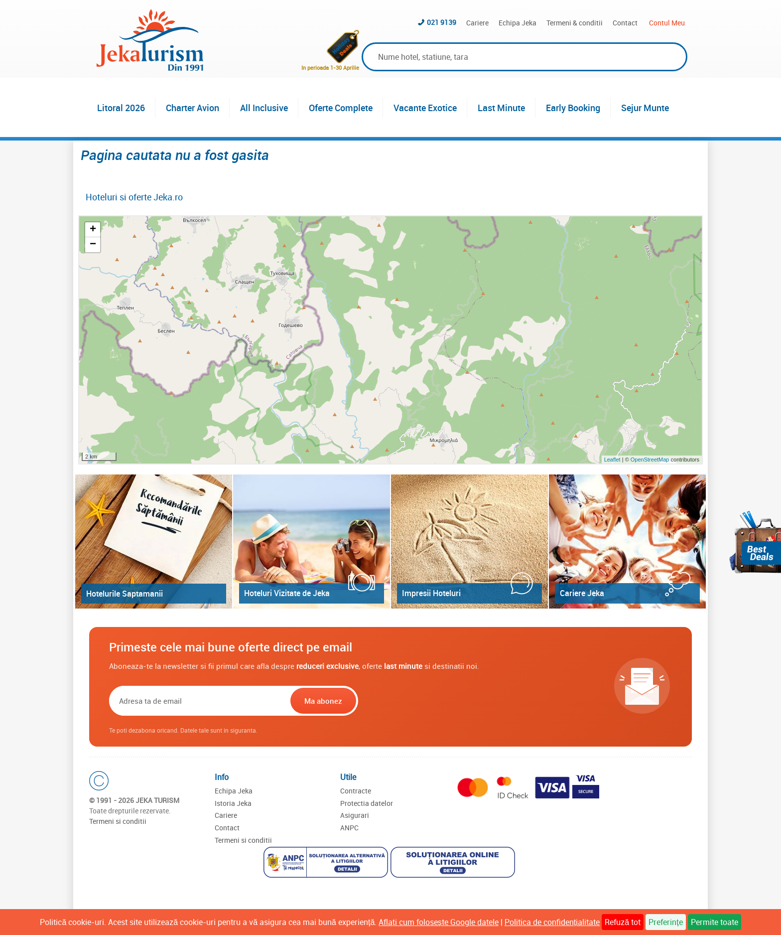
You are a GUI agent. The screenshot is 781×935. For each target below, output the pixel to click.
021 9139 (441, 22)
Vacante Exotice (425, 108)
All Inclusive (264, 108)
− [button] (93, 244)
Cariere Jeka (582, 593)
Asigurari (354, 815)
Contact (625, 22)
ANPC (349, 827)
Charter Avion (192, 108)
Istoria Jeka (233, 803)
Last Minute (501, 108)
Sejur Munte (645, 108)
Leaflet (612, 460)
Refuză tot (623, 922)
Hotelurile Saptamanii (124, 593)
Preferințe (665, 922)
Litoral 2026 (121, 108)
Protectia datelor (366, 803)
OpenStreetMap (651, 460)
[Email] (198, 701)
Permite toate (714, 922)
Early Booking (573, 108)
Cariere (477, 22)
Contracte (355, 790)
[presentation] (424, 701)
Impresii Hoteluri (431, 593)
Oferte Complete (341, 108)
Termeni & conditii (574, 22)
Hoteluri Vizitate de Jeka (287, 593)
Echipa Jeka (517, 22)
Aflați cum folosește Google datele (438, 922)
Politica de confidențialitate (552, 922)
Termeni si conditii (117, 821)
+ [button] (93, 229)
